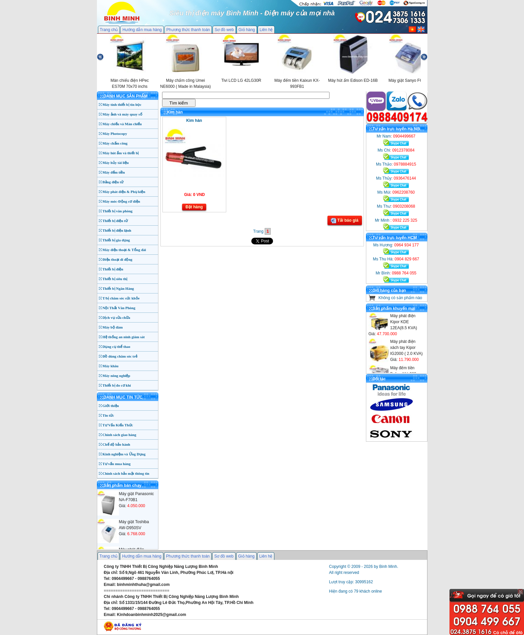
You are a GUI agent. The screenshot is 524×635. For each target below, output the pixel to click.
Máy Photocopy (115, 134)
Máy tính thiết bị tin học (122, 104)
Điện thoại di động (118, 259)
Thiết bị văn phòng (118, 211)
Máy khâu (111, 366)
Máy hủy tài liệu (116, 163)
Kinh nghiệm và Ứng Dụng (124, 454)
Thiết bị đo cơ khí (117, 385)
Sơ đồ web (224, 29)
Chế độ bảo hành (116, 444)
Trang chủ (109, 29)
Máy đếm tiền (114, 172)
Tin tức (108, 415)
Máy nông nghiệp (116, 376)
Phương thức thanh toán (188, 29)
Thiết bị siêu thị (115, 279)
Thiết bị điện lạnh (117, 230)
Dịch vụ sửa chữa (116, 317)
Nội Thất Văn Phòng (119, 308)
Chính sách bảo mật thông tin (126, 473)
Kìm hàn (194, 120)
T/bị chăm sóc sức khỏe (121, 298)
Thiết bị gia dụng (116, 240)
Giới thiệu (111, 406)
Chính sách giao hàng (119, 435)
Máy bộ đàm (113, 327)
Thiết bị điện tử (115, 221)
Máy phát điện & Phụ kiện (124, 192)
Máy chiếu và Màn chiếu (122, 124)
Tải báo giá (344, 220)
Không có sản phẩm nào (400, 297)
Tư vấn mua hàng (117, 464)
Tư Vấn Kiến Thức (118, 425)
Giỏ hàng (247, 29)
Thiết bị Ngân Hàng (118, 288)
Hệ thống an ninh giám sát (124, 337)
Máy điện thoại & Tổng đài (124, 250)
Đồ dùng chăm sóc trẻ (120, 356)
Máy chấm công (115, 143)
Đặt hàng (194, 207)
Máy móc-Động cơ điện (121, 201)
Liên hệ (266, 29)
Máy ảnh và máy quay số (122, 114)
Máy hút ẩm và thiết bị (121, 153)
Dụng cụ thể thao (116, 347)
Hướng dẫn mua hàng (141, 29)
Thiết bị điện (113, 269)
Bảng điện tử (113, 182)
